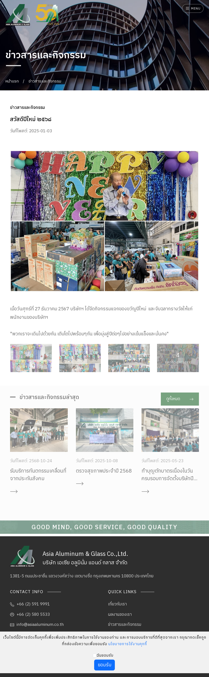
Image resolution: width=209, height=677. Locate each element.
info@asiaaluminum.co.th (37, 624)
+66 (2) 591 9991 (30, 604)
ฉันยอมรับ (105, 655)
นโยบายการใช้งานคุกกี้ (127, 644)
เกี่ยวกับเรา (117, 604)
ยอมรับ (104, 665)
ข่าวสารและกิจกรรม (45, 81)
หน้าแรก (12, 81)
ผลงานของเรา (120, 614)
